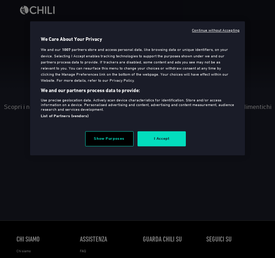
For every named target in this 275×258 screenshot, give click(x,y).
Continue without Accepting (216, 30)
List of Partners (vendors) (64, 115)
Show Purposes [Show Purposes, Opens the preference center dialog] (109, 138)
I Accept (162, 138)
